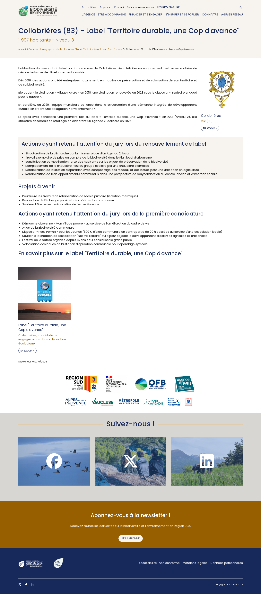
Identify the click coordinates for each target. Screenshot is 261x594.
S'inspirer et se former (182, 14)
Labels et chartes (64, 49)
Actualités (89, 7)
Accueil (22, 49)
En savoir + (210, 128)
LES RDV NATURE (168, 7)
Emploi (119, 7)
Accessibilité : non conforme (159, 563)
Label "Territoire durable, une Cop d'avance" (100, 49)
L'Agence (88, 14)
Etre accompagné (112, 14)
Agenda (105, 7)
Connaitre (210, 14)
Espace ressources (140, 7)
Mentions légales (195, 563)
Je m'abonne (131, 538)
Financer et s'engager (145, 14)
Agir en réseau (232, 14)
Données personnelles (227, 563)
